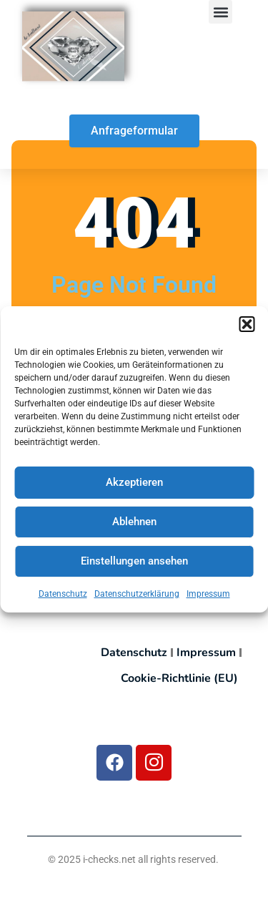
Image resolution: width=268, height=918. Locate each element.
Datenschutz (63, 595)
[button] (246, 325)
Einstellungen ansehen (134, 561)
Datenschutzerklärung (136, 595)
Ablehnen (134, 522)
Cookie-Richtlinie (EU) (179, 678)
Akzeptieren (134, 483)
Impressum (208, 595)
